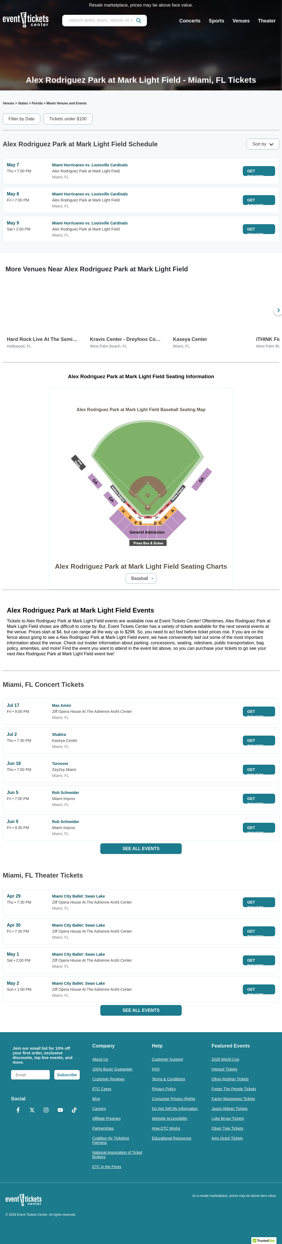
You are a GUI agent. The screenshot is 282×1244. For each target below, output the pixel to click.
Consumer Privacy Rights (173, 1099)
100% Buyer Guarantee (112, 1069)
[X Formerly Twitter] (32, 1110)
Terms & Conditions (168, 1079)
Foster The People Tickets (234, 1089)
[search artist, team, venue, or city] (104, 20)
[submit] (138, 20)
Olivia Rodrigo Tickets (230, 1079)
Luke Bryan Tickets (228, 1118)
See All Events (141, 848)
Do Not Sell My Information (175, 1108)
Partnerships (103, 1128)
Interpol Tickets (224, 1069)
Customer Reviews (108, 1079)
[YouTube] (60, 1110)
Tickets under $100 (67, 118)
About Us (100, 1059)
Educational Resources (171, 1138)
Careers (99, 1108)
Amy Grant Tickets (227, 1138)
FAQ (155, 1069)
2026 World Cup (225, 1059)
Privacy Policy (164, 1089)
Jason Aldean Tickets (230, 1108)
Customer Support (167, 1059)
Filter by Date (21, 118)
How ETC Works (166, 1128)
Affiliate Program (106, 1118)
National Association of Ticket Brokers (117, 1154)
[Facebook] (18, 1110)
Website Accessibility (169, 1118)
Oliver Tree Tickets (227, 1128)
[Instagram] (46, 1110)
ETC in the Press (106, 1167)
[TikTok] (74, 1110)
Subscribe (67, 1074)
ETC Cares (101, 1089)
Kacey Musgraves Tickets (233, 1099)
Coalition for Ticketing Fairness (110, 1140)
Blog (96, 1099)
